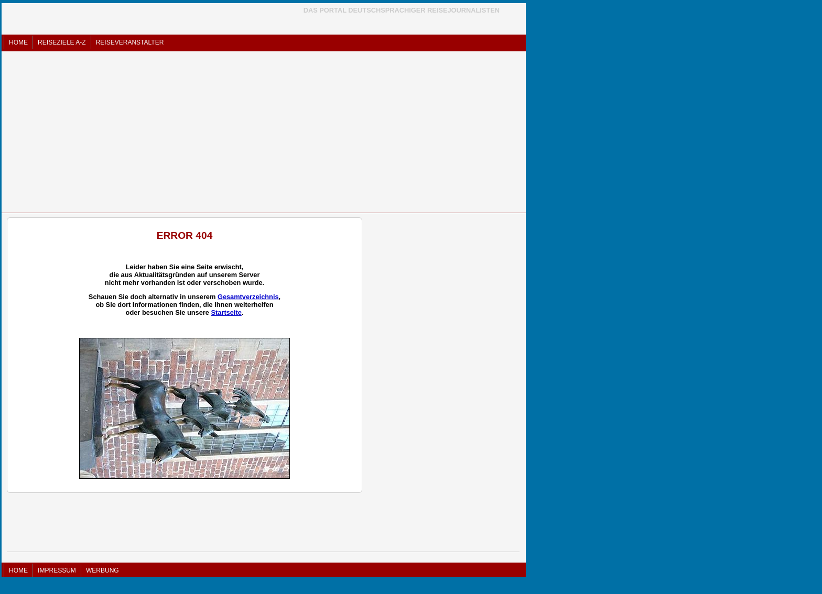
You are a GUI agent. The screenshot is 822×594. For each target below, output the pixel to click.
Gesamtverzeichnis (248, 297)
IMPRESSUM (57, 570)
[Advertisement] (264, 132)
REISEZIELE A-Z (61, 42)
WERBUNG (102, 570)
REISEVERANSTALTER (130, 42)
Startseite (226, 312)
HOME (18, 42)
